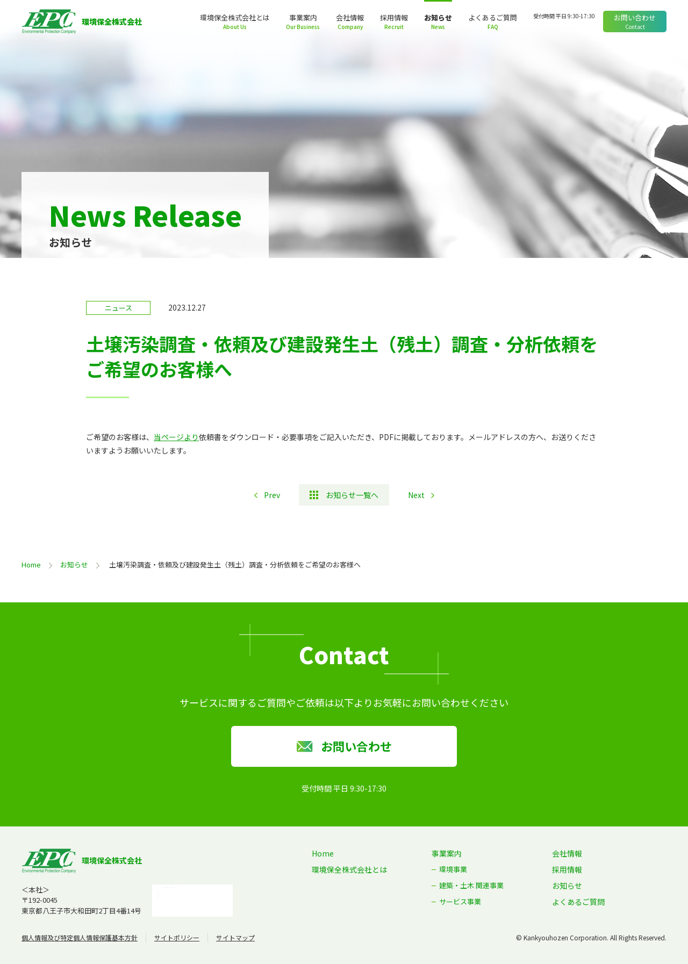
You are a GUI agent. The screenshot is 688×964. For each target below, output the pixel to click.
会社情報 (350, 17)
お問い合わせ (635, 17)
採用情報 (394, 17)
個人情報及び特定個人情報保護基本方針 (80, 937)
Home (31, 564)
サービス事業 (460, 901)
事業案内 (303, 17)
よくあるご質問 (492, 17)
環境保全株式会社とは (235, 17)
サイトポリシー (176, 937)
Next (416, 495)
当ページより (176, 436)
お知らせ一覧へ (352, 495)
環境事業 (453, 869)
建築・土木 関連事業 (471, 885)
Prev (272, 495)
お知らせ (438, 17)
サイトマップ (235, 937)
